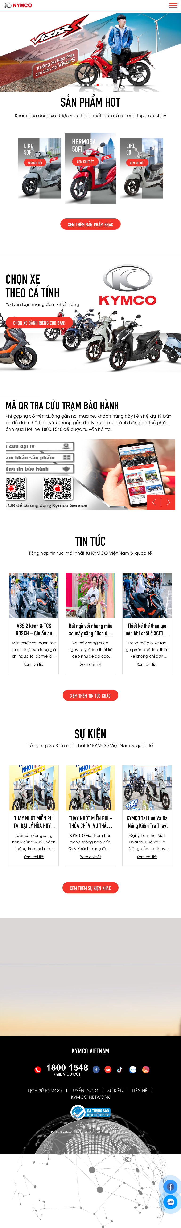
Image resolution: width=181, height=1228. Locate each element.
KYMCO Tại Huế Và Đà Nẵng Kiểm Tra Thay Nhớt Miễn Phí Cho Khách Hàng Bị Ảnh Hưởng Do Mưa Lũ (147, 821)
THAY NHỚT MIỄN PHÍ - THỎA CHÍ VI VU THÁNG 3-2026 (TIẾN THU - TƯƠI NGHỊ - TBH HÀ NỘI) (90, 821)
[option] (90, 52)
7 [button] (97, 85)
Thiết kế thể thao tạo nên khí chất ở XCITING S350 (147, 629)
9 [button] (107, 85)
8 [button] (102, 85)
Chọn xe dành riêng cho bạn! (39, 322)
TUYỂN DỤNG (85, 1090)
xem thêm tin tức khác (90, 695)
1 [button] (69, 85)
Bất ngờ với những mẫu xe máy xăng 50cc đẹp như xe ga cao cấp (90, 629)
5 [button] (88, 85)
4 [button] (83, 85)
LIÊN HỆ (140, 1090)
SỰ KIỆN (115, 1090)
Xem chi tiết (34, 664)
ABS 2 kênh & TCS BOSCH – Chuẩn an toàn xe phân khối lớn (33, 629)
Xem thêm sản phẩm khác (90, 224)
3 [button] (79, 85)
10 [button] (112, 85)
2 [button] (74, 85)
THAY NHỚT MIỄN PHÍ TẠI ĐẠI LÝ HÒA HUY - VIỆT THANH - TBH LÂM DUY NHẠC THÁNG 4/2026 (34, 821)
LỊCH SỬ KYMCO (45, 1090)
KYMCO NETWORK (90, 1097)
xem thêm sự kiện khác (90, 887)
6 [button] (93, 85)
